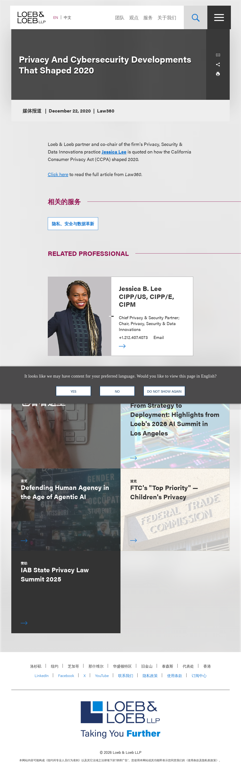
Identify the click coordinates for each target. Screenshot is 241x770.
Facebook (66, 675)
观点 (132, 17)
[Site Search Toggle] (194, 17)
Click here (58, 174)
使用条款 (174, 675)
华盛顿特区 (122, 666)
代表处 (188, 666)
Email (158, 337)
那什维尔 (96, 666)
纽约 (54, 666)
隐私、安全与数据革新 (73, 223)
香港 (207, 666)
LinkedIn (42, 675)
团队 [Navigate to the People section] (118, 17)
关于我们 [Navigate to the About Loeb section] (165, 17)
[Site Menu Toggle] (218, 17)
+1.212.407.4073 (133, 337)
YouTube (102, 675)
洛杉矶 (35, 666)
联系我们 (125, 675)
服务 (147, 17)
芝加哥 (73, 666)
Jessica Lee (114, 151)
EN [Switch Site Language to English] (56, 17)
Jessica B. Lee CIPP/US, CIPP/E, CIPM (146, 296)
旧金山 (147, 666)
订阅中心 (199, 675)
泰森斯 (167, 666)
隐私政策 (150, 675)
